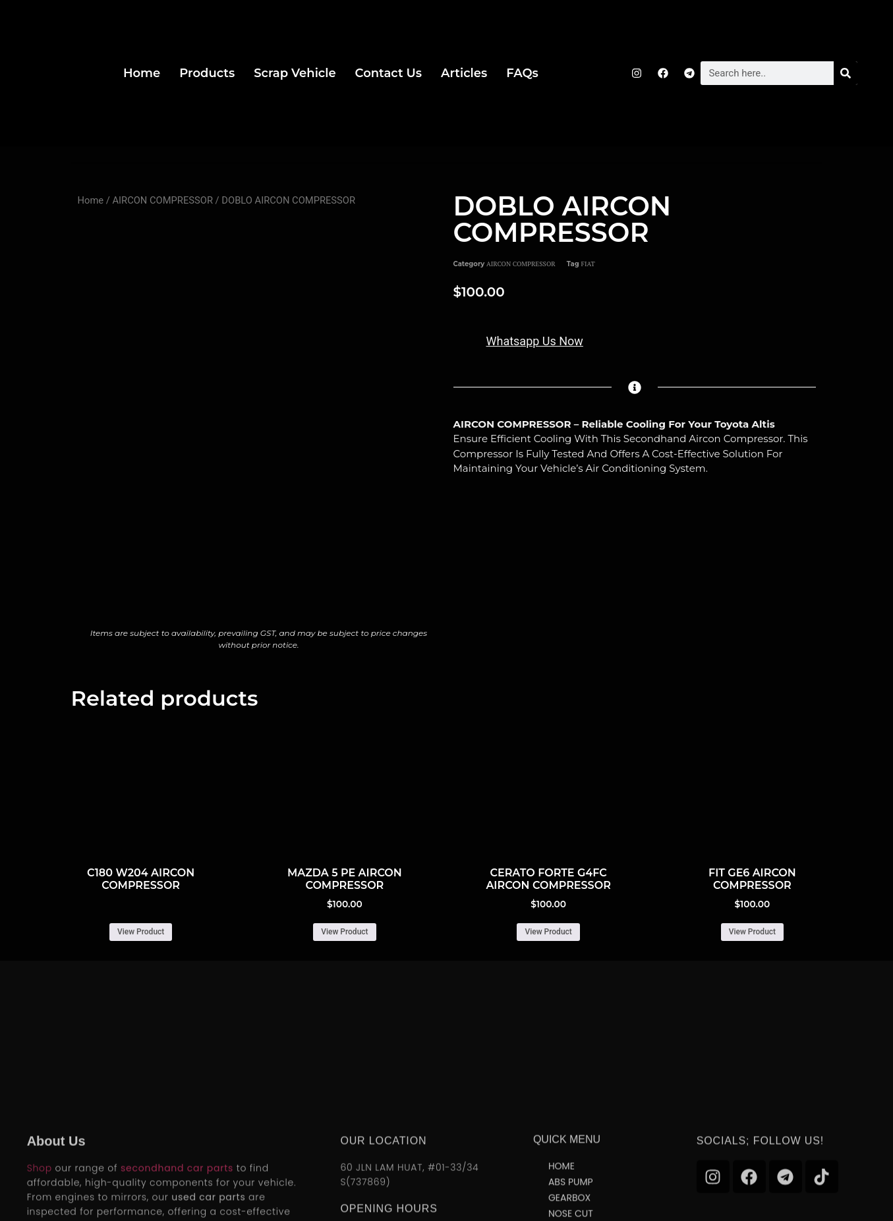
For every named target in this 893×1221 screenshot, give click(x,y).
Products (207, 73)
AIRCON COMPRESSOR (162, 200)
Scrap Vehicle (294, 73)
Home (141, 73)
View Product (140, 931)
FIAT (588, 264)
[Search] (845, 73)
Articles (464, 73)
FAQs (522, 73)
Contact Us (388, 73)
